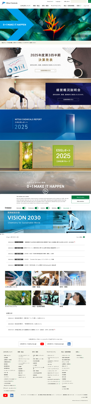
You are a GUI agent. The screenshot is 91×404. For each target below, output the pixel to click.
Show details (66, 401)
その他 (49, 376)
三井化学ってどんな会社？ (9, 377)
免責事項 (64, 385)
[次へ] (3, 234)
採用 (78, 6)
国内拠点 (6, 362)
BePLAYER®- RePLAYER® (53, 378)
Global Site (67, 1)
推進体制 (35, 361)
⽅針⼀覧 (6, 371)
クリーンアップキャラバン (53, 380)
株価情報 (64, 377)
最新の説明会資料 (66, 356)
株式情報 (64, 373)
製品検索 (20, 367)
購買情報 (6, 373)
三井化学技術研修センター (53, 382)
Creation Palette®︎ (8, 380)
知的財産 (35, 373)
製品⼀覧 (20, 371)
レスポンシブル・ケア (52, 369)
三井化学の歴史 (7, 382)
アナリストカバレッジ (66, 380)
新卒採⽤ (78, 354)
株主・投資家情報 (69, 6)
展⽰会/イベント (22, 373)
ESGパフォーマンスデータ (53, 373)
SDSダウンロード (22, 376)
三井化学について (25, 6)
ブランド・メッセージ (9, 387)
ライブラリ (6, 375)
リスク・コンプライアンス (53, 367)
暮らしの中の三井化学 (37, 376)
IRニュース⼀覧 (65, 360)
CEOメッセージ (51, 354)
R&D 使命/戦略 (36, 359)
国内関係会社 (7, 365)
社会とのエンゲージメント (53, 371)
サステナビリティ (56, 6)
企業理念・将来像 (7, 358)
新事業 (20, 365)
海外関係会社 (7, 367)
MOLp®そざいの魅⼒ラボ (9, 384)
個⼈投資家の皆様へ (66, 358)
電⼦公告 (64, 375)
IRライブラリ (65, 369)
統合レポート (65, 365)
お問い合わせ (84, 1)
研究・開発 (45, 6)
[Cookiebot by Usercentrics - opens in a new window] (8, 401)
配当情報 (64, 371)
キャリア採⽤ (79, 356)
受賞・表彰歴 (36, 369)
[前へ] (1, 234)
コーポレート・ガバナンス (9, 369)
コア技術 (35, 364)
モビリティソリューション (24, 357)
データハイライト (66, 367)
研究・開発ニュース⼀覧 (38, 357)
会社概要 (6, 356)
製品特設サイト (22, 369)
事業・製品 (36, 6)
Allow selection (80, 394)
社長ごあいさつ (7, 354)
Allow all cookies (80, 390)
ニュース (86, 6)
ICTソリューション (23, 359)
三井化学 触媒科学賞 (37, 371)
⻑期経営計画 (7, 360)
